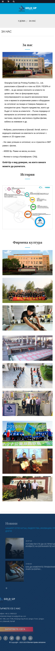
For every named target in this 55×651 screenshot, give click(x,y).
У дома (21, 21)
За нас (32, 21)
